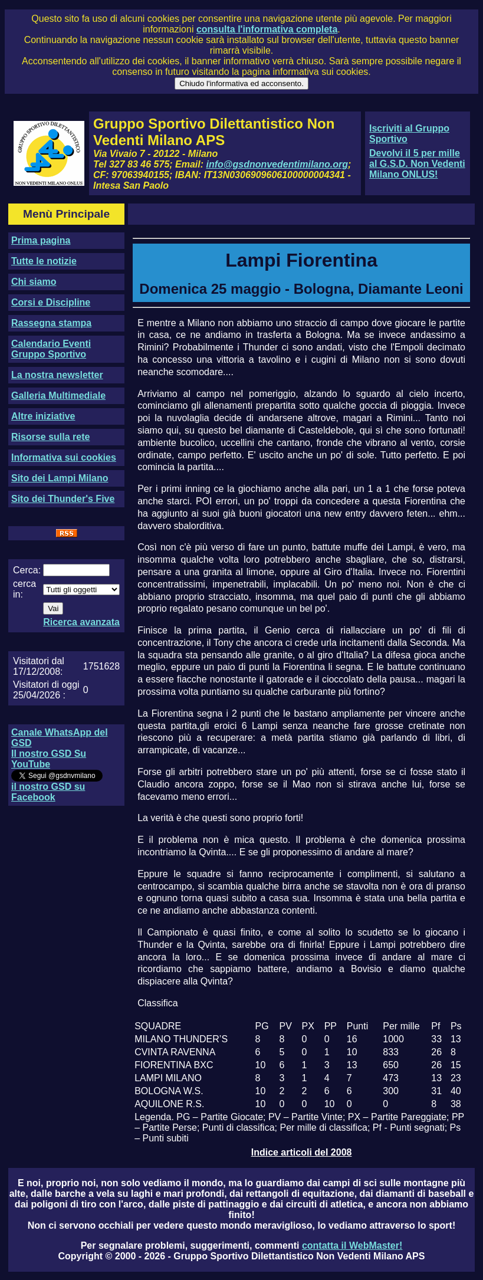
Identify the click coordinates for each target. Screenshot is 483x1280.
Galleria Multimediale (58, 395)
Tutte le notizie (44, 261)
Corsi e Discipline (50, 302)
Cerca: (27, 570)
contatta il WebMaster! (352, 1245)
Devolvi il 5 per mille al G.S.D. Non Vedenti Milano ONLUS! (417, 163)
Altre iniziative (43, 416)
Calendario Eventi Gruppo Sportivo (51, 349)
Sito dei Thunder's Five (62, 499)
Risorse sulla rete (50, 437)
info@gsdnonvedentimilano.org (277, 164)
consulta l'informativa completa (266, 29)
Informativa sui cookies (63, 457)
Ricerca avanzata (81, 622)
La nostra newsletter (57, 375)
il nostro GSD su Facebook (48, 792)
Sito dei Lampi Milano (59, 478)
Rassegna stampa (51, 323)
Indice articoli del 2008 (301, 1152)
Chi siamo (33, 282)
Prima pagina (40, 240)
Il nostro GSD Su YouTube (48, 759)
